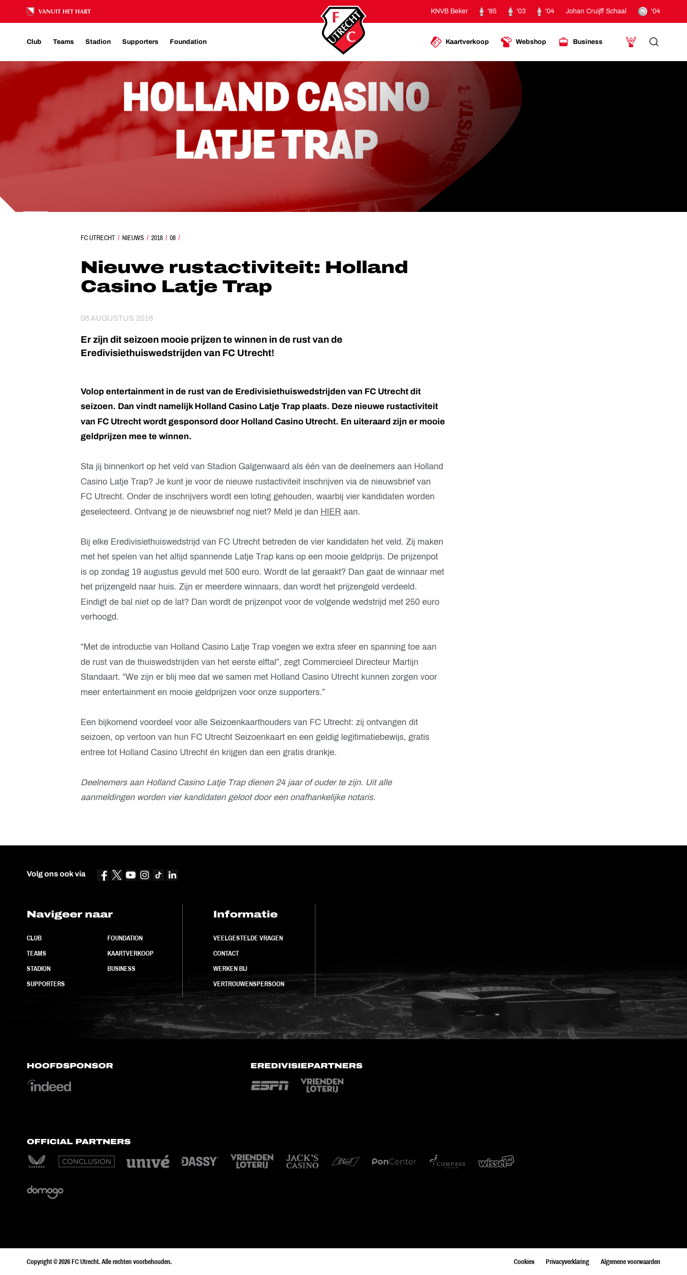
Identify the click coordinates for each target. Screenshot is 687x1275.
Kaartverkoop (130, 953)
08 (173, 237)
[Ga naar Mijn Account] (631, 42)
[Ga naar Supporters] (140, 42)
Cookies (524, 1261)
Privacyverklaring (567, 1261)
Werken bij (230, 968)
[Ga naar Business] (580, 42)
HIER (331, 511)
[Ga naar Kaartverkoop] (459, 42)
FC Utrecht (98, 237)
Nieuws (133, 237)
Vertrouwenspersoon (248, 984)
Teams (36, 953)
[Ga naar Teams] (63, 42)
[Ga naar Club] (34, 42)
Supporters (46, 984)
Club (34, 938)
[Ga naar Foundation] (188, 42)
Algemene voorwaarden (630, 1261)
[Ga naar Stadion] (98, 42)
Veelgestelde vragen (248, 938)
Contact (226, 953)
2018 (157, 237)
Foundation (125, 938)
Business (121, 968)
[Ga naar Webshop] (523, 42)
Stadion (39, 968)
